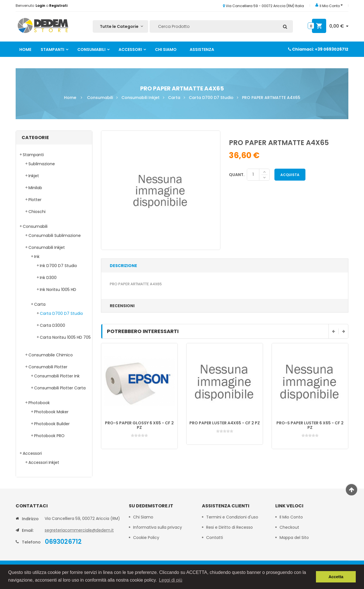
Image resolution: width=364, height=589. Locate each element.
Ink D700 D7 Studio (58, 265)
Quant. (237, 174)
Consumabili (91, 49)
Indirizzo (30, 519)
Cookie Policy (146, 537)
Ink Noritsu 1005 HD (58, 289)
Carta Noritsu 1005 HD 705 (65, 337)
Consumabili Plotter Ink (57, 376)
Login (41, 5)
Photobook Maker (51, 412)
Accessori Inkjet (43, 462)
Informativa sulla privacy (157, 527)
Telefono (31, 542)
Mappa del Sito (294, 537)
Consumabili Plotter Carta (60, 388)
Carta (174, 97)
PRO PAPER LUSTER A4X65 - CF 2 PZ (224, 423)
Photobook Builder (52, 424)
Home (25, 49)
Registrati (58, 5)
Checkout (289, 527)
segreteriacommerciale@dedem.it (79, 530)
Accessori (130, 49)
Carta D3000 (52, 325)
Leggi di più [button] (170, 580)
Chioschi (37, 211)
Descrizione (123, 265)
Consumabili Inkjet (140, 97)
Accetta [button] (335, 576)
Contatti (214, 537)
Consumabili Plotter (47, 367)
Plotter (35, 199)
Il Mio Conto (291, 517)
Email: (28, 530)
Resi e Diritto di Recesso (229, 527)
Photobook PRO (49, 436)
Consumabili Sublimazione (54, 235)
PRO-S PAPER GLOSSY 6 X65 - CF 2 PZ (139, 425)
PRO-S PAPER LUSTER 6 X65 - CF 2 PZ (310, 425)
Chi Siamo (166, 49)
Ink (37, 256)
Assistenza (202, 49)
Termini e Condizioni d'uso (232, 517)
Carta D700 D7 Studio (211, 97)
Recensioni (122, 306)
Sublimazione (41, 164)
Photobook (39, 403)
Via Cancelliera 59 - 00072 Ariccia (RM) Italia (263, 5)
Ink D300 (48, 277)
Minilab (35, 188)
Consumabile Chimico (50, 355)
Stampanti (52, 49)
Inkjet (33, 176)
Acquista (289, 174)
